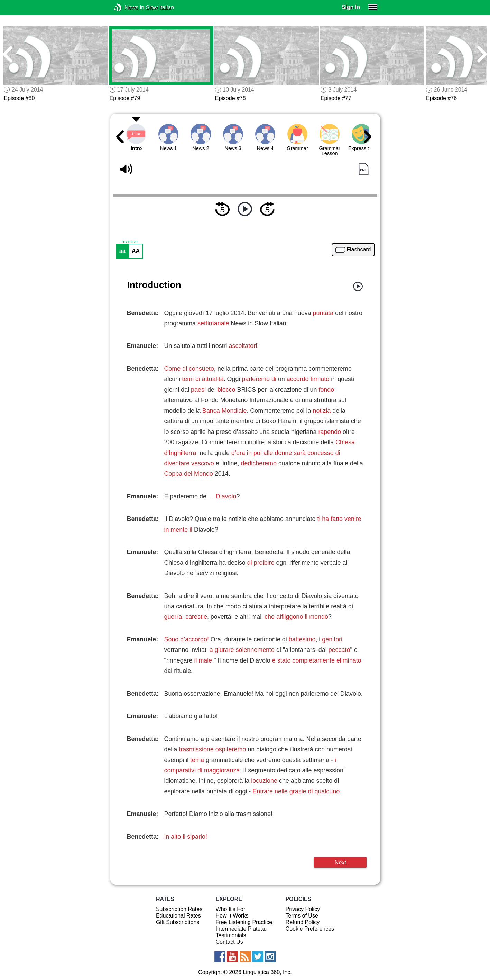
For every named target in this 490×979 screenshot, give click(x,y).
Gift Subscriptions (177, 922)
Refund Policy (303, 922)
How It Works (232, 916)
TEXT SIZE (129, 242)
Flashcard (358, 250)
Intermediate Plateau (241, 929)
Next (340, 862)
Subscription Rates (179, 909)
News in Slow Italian (128, 7)
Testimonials (231, 935)
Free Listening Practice (244, 922)
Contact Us (229, 942)
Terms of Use (302, 916)
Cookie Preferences (310, 929)
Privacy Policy (303, 909)
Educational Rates (178, 916)
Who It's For (231, 909)
